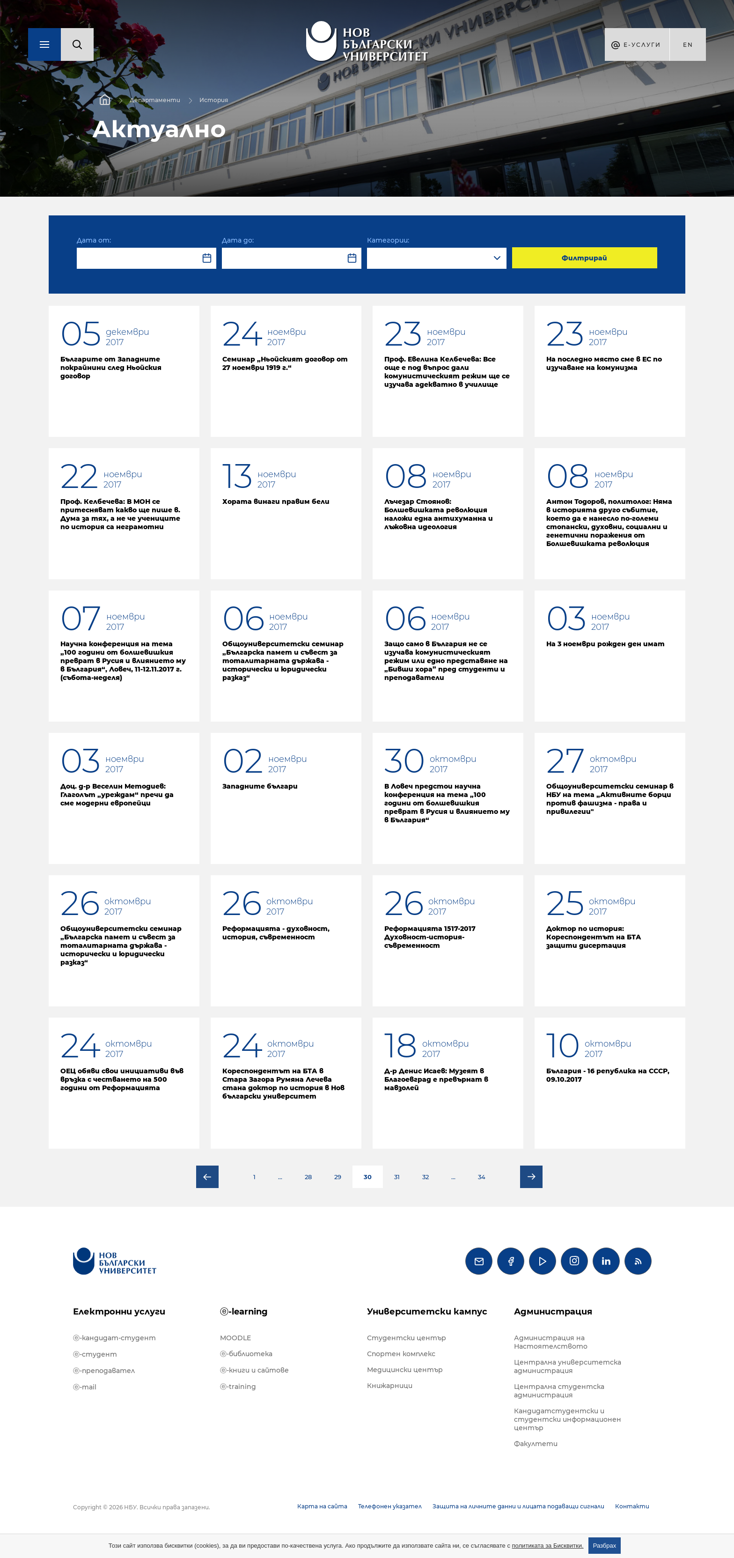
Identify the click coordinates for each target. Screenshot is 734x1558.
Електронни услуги (119, 1312)
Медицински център (405, 1370)
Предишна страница (207, 1177)
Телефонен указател (390, 1506)
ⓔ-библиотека (246, 1354)
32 (425, 1177)
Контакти (632, 1506)
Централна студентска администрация (559, 1390)
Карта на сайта (322, 1506)
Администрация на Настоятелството (550, 1342)
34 (481, 1177)
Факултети (536, 1444)
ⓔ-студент (95, 1354)
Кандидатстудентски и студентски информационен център (567, 1419)
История (213, 99)
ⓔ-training (238, 1386)
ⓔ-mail (84, 1387)
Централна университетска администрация (567, 1366)
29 (337, 1177)
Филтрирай (584, 258)
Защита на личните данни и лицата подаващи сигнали (518, 1506)
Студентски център (406, 1338)
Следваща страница (531, 1177)
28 (308, 1177)
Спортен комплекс (401, 1354)
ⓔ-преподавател (104, 1370)
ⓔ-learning (244, 1312)
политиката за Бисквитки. (548, 1545)
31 (397, 1177)
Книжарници (389, 1385)
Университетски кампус (427, 1312)
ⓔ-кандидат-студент (114, 1338)
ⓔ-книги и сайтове (254, 1370)
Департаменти (155, 99)
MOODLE (235, 1338)
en (688, 44)
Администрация (553, 1312)
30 (368, 1177)
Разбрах (605, 1545)
